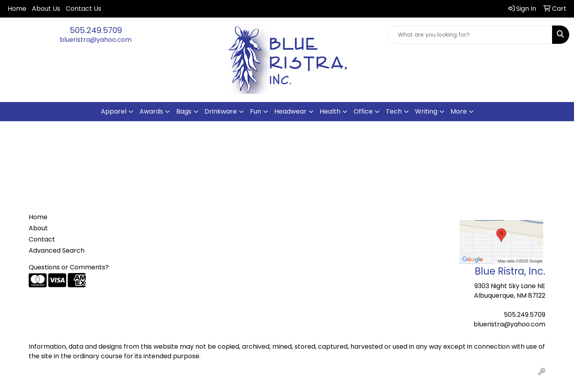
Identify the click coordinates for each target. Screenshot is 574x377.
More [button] (458, 111)
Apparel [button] (113, 111)
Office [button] (363, 111)
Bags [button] (183, 111)
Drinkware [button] (220, 111)
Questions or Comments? (69, 267)
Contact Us (83, 8)
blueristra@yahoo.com (96, 39)
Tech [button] (394, 111)
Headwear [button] (290, 111)
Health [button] (330, 111)
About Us (46, 8)
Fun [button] (255, 111)
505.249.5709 (96, 30)
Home (17, 8)
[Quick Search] (469, 35)
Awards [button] (151, 111)
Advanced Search (57, 250)
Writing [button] (426, 111)
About (38, 228)
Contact (42, 239)
